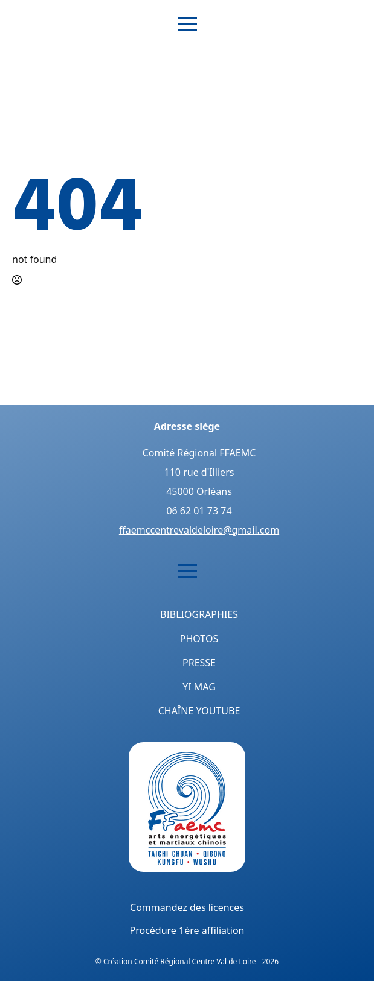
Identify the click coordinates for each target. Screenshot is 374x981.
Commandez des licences (187, 907)
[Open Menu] (187, 24)
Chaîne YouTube (199, 711)
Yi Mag (199, 686)
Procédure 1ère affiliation (186, 930)
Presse (199, 662)
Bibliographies (199, 614)
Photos (199, 638)
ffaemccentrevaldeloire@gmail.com (199, 530)
